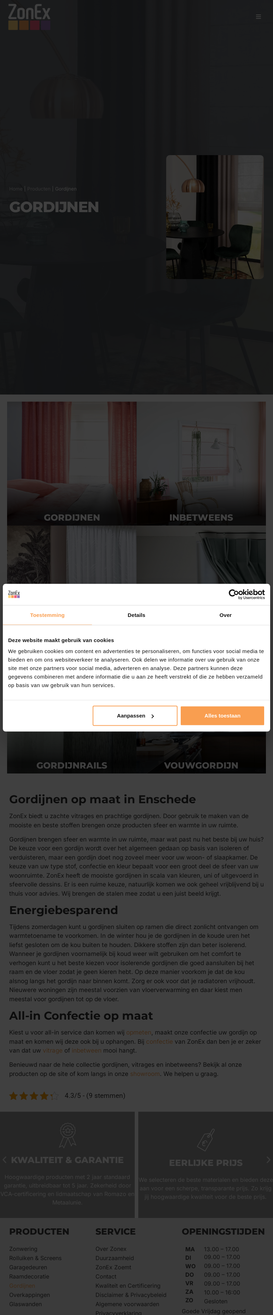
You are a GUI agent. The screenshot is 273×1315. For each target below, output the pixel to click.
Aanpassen (135, 716)
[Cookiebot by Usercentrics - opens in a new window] (234, 594)
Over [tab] (226, 615)
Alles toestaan (222, 716)
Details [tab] (136, 615)
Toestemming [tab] (47, 615)
